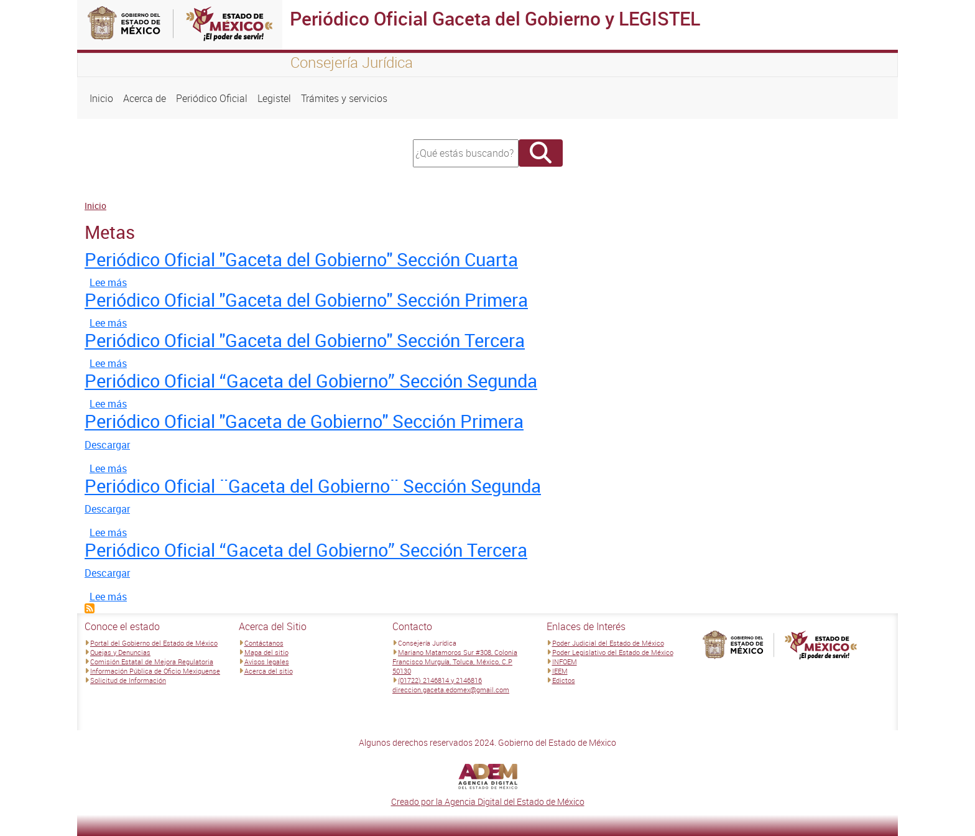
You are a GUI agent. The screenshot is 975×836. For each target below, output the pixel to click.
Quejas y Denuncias (120, 652)
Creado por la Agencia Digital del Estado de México (488, 801)
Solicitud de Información (128, 680)
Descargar (107, 445)
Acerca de (144, 98)
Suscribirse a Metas (90, 608)
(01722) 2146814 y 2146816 (440, 680)
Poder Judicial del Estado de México (608, 643)
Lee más (108, 282)
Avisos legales (266, 661)
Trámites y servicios (344, 98)
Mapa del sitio (266, 652)
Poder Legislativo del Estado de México (612, 652)
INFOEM (564, 661)
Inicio (101, 98)
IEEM (560, 671)
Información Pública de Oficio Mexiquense (155, 671)
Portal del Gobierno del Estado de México (154, 643)
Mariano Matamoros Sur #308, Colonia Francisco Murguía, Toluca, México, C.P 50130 (454, 662)
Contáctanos (264, 643)
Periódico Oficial (211, 98)
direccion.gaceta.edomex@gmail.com (450, 689)
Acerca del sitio (268, 671)
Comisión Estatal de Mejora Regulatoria (151, 661)
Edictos (563, 680)
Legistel (274, 98)
